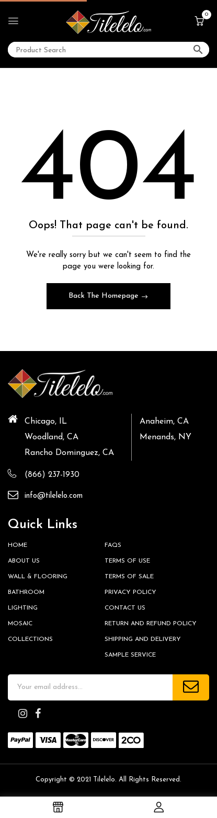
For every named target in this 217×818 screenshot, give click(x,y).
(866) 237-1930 (52, 475)
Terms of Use (127, 561)
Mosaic (20, 624)
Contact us (125, 608)
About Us (24, 561)
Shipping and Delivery (143, 639)
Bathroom (26, 592)
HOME (17, 545)
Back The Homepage (104, 296)
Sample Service (130, 655)
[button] (199, 22)
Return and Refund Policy (151, 624)
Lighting (23, 608)
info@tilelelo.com (54, 496)
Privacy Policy (130, 592)
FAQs (113, 545)
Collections (30, 639)
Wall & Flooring (37, 577)
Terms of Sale (129, 577)
